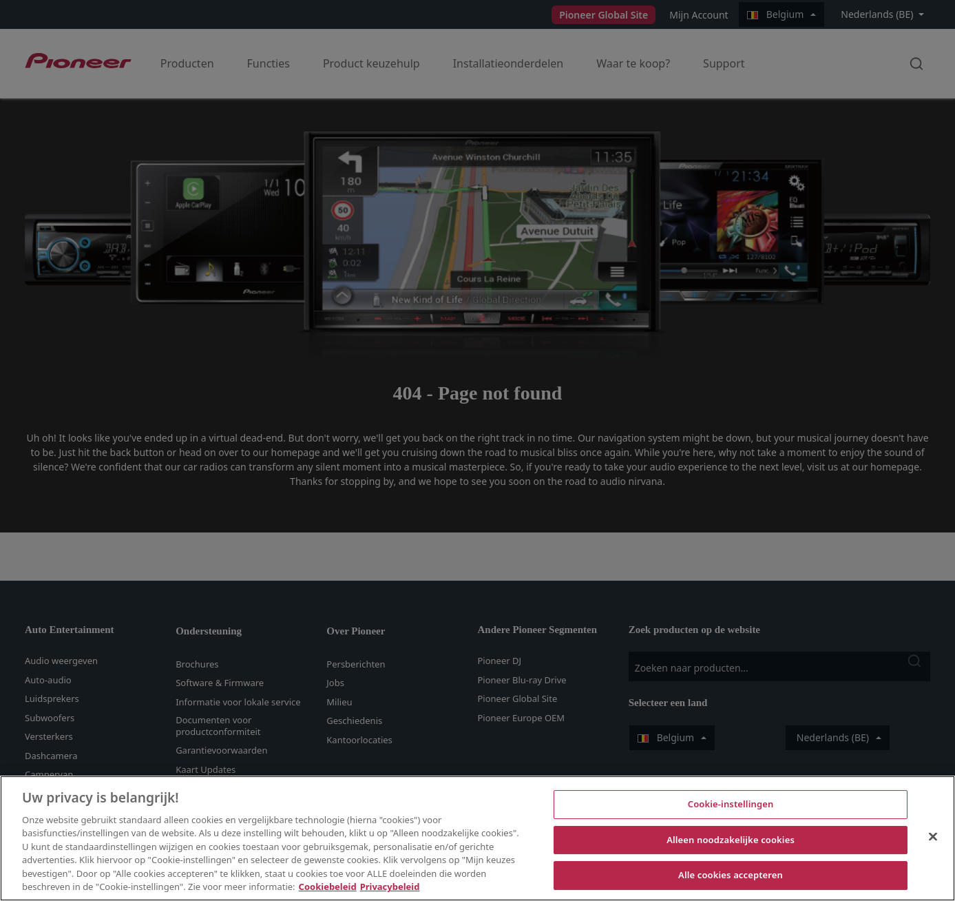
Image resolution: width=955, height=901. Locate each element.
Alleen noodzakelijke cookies (731, 839)
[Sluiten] (933, 836)
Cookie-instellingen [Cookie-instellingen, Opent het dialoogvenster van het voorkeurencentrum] (731, 804)
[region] (477, 838)
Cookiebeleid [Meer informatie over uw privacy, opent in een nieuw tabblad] (328, 886)
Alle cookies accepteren (730, 875)
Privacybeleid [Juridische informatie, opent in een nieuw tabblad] (390, 886)
